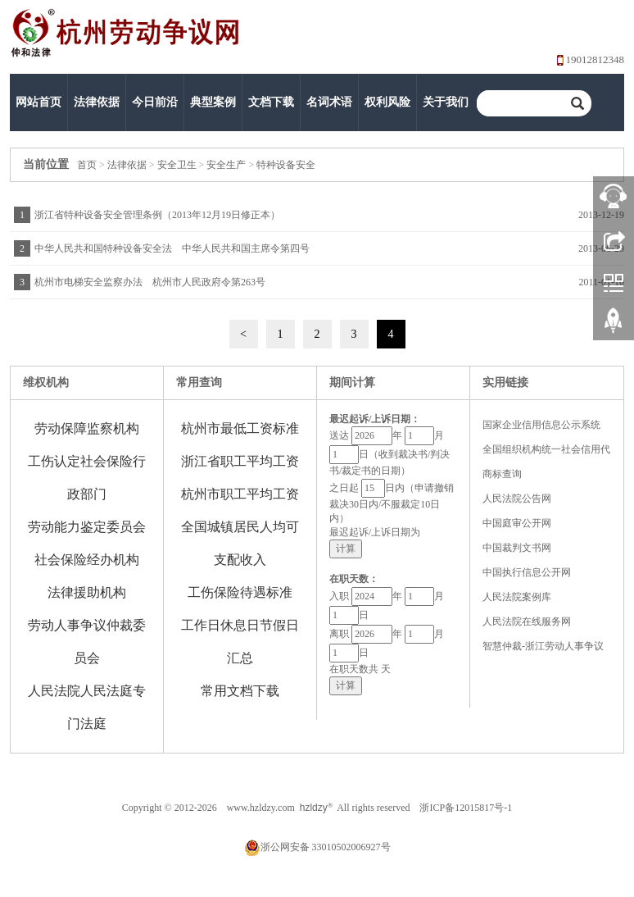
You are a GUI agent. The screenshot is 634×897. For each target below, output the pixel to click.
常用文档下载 (240, 691)
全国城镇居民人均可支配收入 (240, 543)
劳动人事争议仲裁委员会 (87, 641)
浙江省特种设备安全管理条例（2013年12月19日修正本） (157, 215)
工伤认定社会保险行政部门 (87, 477)
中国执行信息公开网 (526, 572)
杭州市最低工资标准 (240, 428)
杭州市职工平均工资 (240, 494)
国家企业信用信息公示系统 (541, 424)
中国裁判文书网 (516, 547)
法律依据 (97, 102)
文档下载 (271, 102)
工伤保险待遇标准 (240, 592)
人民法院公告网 (516, 498)
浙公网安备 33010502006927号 (317, 847)
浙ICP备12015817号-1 (465, 807)
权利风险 (387, 102)
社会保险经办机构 (86, 560)
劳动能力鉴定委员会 (87, 527)
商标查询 (502, 474)
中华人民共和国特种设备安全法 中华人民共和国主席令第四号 (172, 248)
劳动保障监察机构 (86, 428)
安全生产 (226, 165)
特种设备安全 (285, 165)
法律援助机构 (87, 592)
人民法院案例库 (516, 597)
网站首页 (38, 102)
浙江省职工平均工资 (240, 461)
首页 (87, 165)
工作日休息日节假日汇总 (240, 641)
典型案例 (213, 102)
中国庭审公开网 (516, 523)
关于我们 (446, 102)
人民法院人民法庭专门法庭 (87, 707)
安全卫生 (177, 165)
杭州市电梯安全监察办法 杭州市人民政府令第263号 (149, 282)
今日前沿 (155, 102)
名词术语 (329, 102)
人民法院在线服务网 (526, 621)
